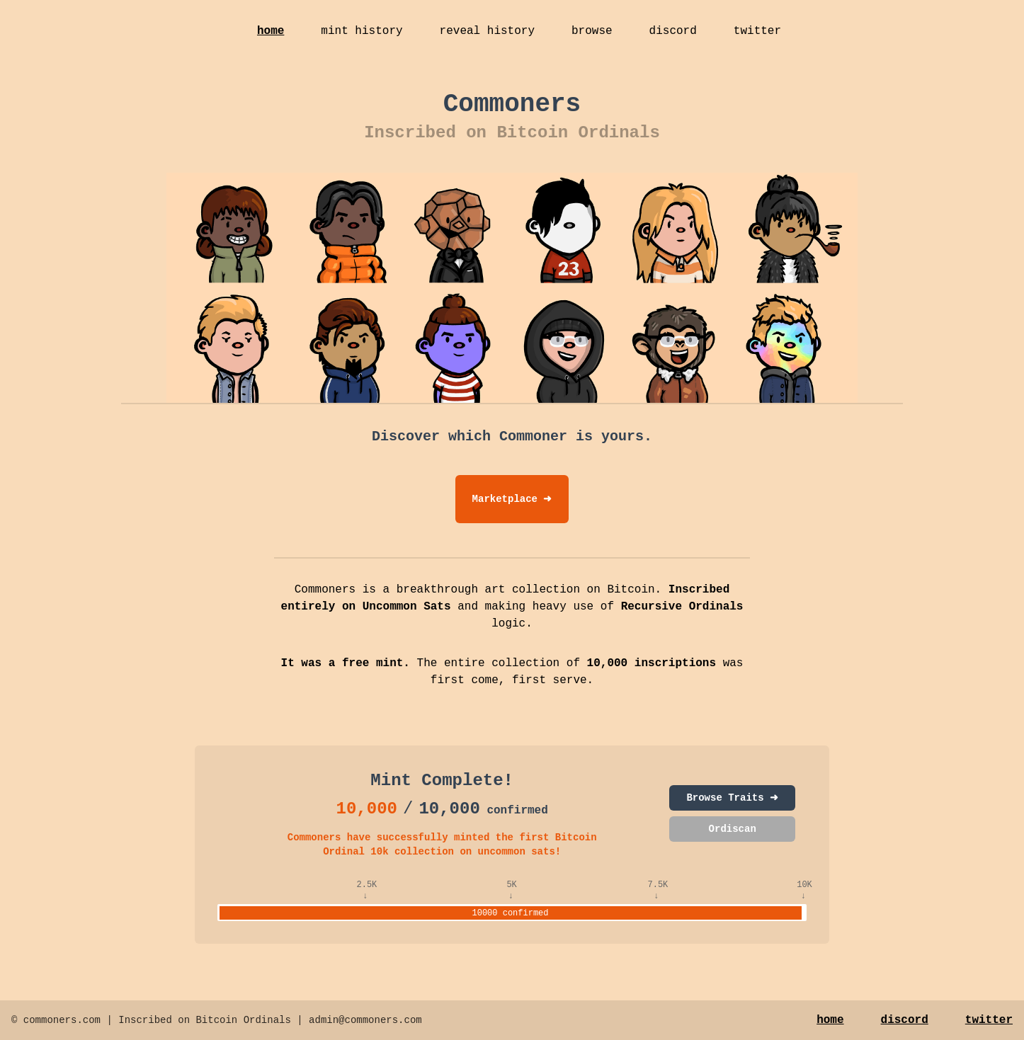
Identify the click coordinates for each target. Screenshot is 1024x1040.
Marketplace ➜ (512, 499)
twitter (757, 31)
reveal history (487, 31)
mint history (361, 31)
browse (592, 31)
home (270, 31)
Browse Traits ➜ (732, 798)
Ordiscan (732, 829)
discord (673, 31)
